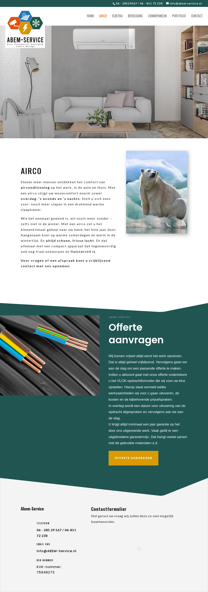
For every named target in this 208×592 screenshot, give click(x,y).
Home (90, 16)
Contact (197, 16)
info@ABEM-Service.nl (56, 551)
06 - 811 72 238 (151, 3)
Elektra (117, 16)
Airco (103, 16)
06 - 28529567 (126, 3)
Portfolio (179, 16)
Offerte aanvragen (133, 458)
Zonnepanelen (157, 16)
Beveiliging (135, 16)
